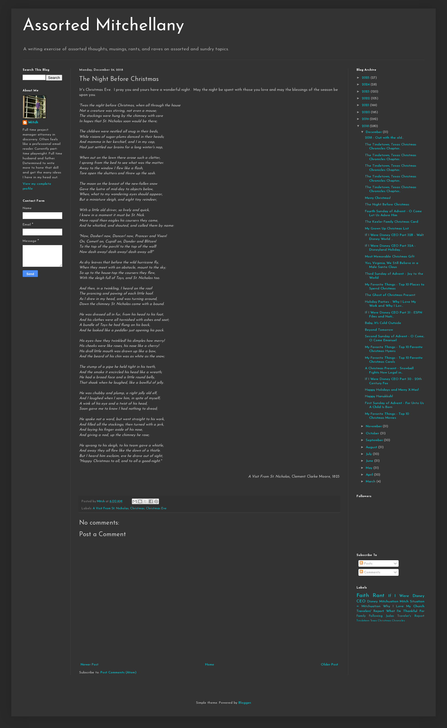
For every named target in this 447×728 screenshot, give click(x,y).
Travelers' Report (370, 611)
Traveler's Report (410, 616)
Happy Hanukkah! (379, 396)
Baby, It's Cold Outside (383, 323)
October (373, 433)
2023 (366, 91)
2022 (366, 98)
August (372, 447)
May (369, 468)
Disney (372, 601)
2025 (366, 78)
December (374, 132)
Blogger (244, 703)
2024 (366, 84)
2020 (366, 112)
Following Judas (381, 616)
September (375, 440)
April (370, 474)
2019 (366, 119)
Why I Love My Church (403, 606)
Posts (366, 563)
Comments (370, 572)
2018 (366, 126)
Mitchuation (388, 601)
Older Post (329, 664)
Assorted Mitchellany (103, 26)
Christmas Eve (156, 508)
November (374, 426)
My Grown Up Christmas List (387, 228)
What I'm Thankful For (405, 611)
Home (209, 664)
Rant (378, 595)
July (369, 454)
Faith (362, 595)
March (371, 481)
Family (361, 616)
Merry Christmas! (378, 198)
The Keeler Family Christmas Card (391, 222)
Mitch (33, 122)
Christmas (137, 508)
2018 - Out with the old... (384, 137)
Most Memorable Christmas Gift (389, 256)
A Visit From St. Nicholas (111, 508)
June (370, 461)
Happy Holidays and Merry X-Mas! (392, 390)
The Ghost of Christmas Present (390, 295)
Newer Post (89, 664)
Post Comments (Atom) (118, 672)
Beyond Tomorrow (379, 330)
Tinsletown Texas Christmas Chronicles (380, 620)
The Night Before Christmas (387, 204)
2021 (366, 105)
